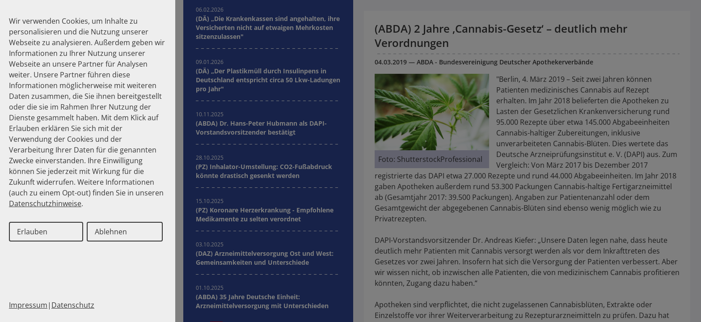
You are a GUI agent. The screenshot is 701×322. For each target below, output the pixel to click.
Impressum (28, 305)
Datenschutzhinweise (45, 203)
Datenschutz (72, 305)
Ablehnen (111, 232)
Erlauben (32, 232)
